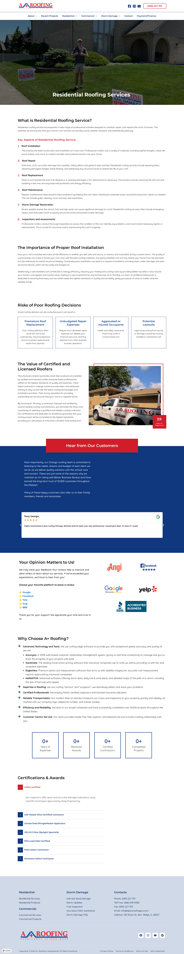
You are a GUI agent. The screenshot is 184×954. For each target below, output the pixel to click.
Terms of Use (142, 951)
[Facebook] (129, 6)
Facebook (28, 596)
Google (27, 592)
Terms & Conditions (124, 951)
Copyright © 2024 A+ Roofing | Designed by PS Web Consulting (48, 951)
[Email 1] (139, 6)
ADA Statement (158, 951)
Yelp (25, 599)
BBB (25, 607)
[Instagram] (134, 6)
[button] (154, 6)
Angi (25, 603)
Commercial (27, 908)
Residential (27, 892)
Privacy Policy (106, 951)
